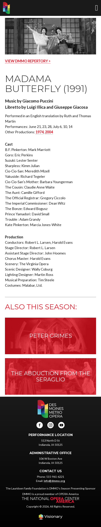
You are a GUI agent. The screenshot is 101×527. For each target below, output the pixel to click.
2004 (49, 132)
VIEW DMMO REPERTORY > (27, 61)
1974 (40, 132)
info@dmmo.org (54, 481)
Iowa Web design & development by (50, 517)
